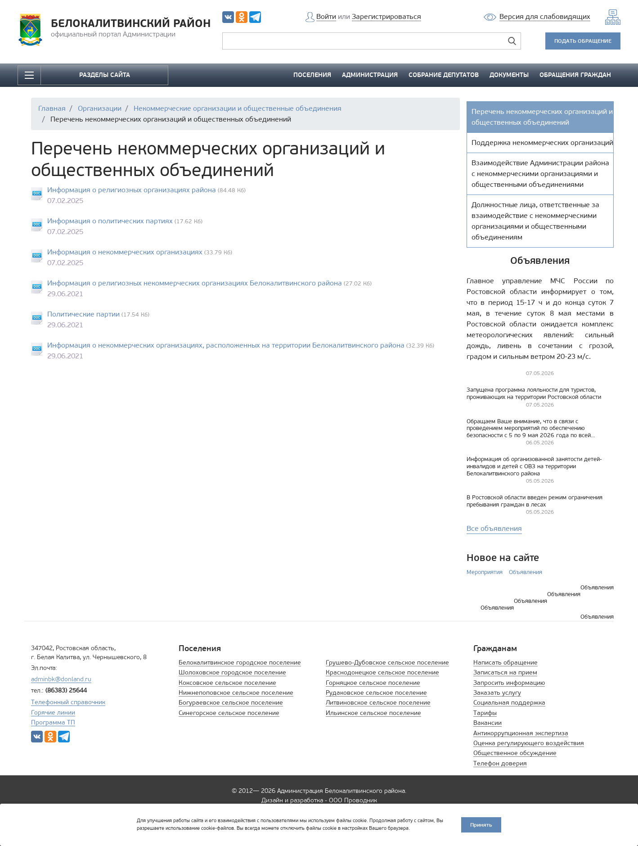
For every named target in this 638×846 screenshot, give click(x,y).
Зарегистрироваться (386, 16)
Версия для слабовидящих (544, 16)
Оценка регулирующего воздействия (528, 743)
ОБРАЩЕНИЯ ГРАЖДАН (575, 75)
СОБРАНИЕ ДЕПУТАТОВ (444, 75)
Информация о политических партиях (110, 221)
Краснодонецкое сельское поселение (382, 672)
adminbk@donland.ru (61, 679)
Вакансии (487, 723)
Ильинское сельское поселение (373, 713)
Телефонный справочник (68, 702)
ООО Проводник (353, 800)
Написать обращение (505, 662)
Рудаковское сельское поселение (376, 693)
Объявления (525, 572)
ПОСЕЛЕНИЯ (312, 75)
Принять (481, 824)
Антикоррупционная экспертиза (520, 733)
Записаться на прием (505, 672)
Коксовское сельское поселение (227, 683)
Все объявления (494, 528)
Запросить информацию (509, 683)
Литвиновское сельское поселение (378, 702)
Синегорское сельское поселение (229, 713)
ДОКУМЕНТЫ (509, 75)
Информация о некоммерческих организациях (124, 252)
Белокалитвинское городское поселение (240, 662)
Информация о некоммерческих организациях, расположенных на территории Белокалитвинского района (225, 345)
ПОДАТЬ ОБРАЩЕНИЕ (582, 40)
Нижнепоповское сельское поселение (236, 693)
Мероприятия (485, 572)
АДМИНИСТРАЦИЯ (370, 75)
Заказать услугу (497, 693)
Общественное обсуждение (515, 753)
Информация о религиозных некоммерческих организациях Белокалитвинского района (194, 283)
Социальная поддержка (509, 702)
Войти (326, 16)
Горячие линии (53, 712)
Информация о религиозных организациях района (131, 189)
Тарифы (485, 713)
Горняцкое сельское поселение (373, 683)
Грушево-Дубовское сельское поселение (387, 662)
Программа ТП (53, 722)
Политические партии (83, 314)
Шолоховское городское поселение (232, 672)
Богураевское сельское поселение (231, 702)
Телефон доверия (500, 763)
